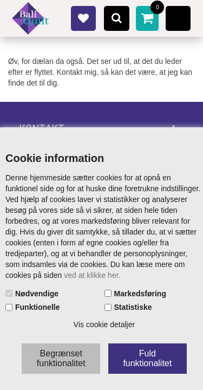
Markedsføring (140, 293)
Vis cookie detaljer (104, 324)
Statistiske (133, 307)
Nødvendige (36, 293)
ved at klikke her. (92, 275)
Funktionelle (37, 307)
